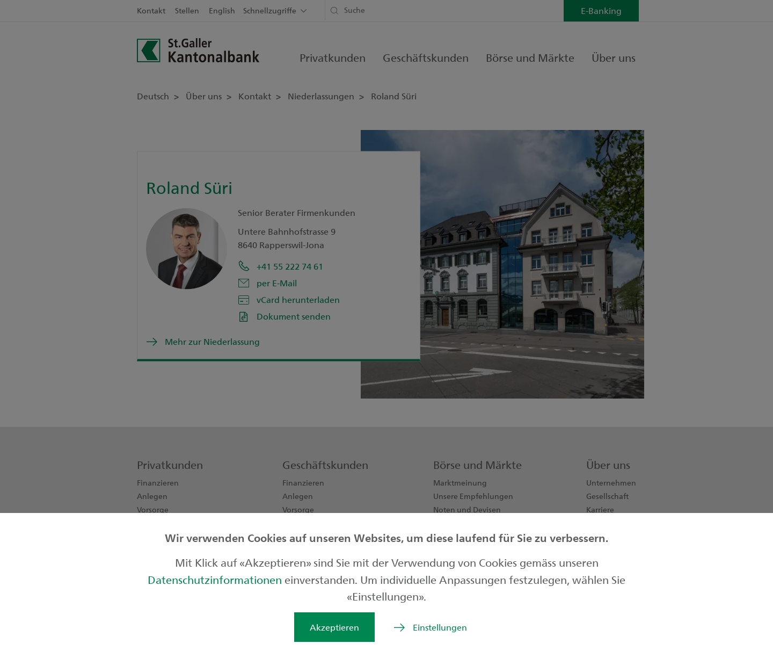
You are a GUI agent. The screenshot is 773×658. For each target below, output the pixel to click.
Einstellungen (440, 627)
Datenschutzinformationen (216, 579)
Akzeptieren (334, 627)
